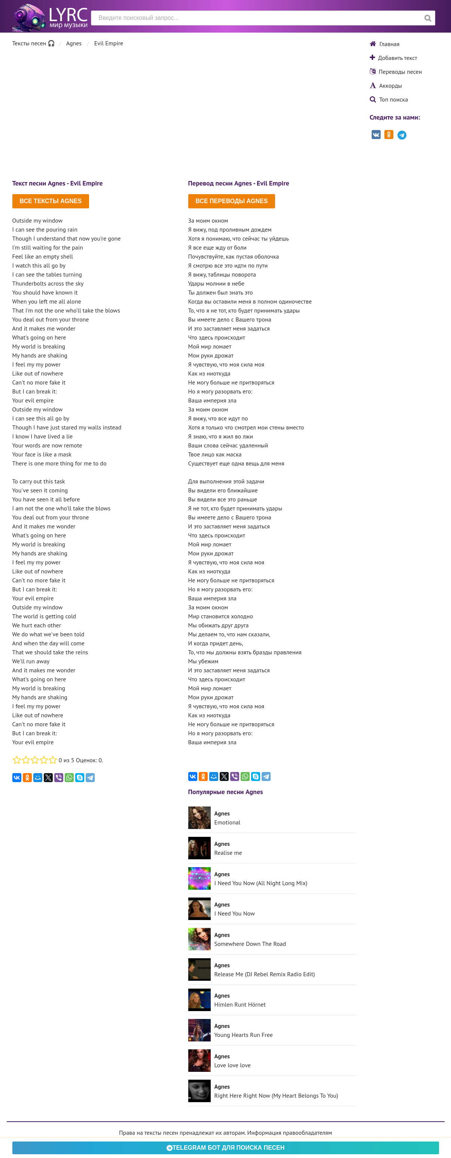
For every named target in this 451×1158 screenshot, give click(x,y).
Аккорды (386, 85)
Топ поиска (389, 99)
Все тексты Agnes (51, 201)
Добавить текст (393, 57)
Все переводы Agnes (232, 201)
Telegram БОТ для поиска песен (226, 1148)
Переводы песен (396, 71)
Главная (385, 44)
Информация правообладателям (289, 1132)
